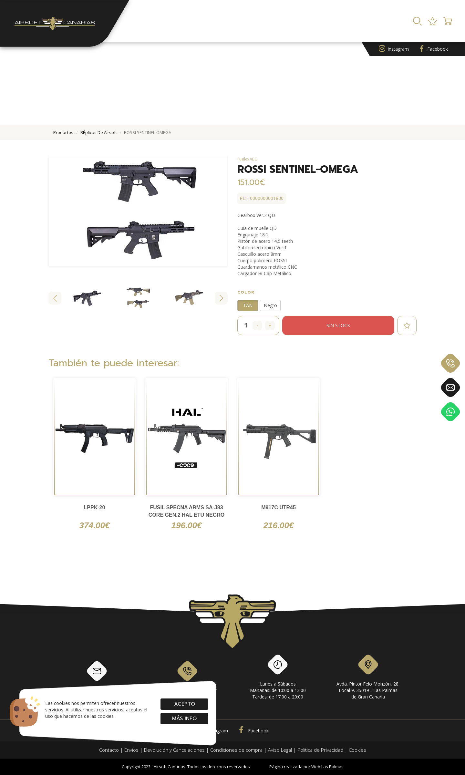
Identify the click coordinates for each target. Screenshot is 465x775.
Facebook (433, 49)
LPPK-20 (94, 507)
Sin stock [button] (338, 325)
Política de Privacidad (320, 750)
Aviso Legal (280, 750)
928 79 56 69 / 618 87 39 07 (187, 676)
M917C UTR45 (278, 507)
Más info (184, 718)
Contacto (109, 750)
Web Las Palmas (327, 767)
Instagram (394, 49)
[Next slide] (221, 298)
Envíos (131, 750)
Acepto (184, 704)
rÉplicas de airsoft (98, 132)
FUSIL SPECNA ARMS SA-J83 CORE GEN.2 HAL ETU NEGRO (186, 511)
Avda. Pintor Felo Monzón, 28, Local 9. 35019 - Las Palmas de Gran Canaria (368, 678)
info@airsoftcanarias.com (97, 676)
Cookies (357, 750)
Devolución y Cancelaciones (174, 750)
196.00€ (186, 525)
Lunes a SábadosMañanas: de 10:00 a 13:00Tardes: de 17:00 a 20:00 (278, 678)
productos (63, 132)
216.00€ (279, 525)
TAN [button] (248, 305)
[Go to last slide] (54, 298)
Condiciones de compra (236, 750)
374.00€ (94, 525)
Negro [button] (270, 305)
